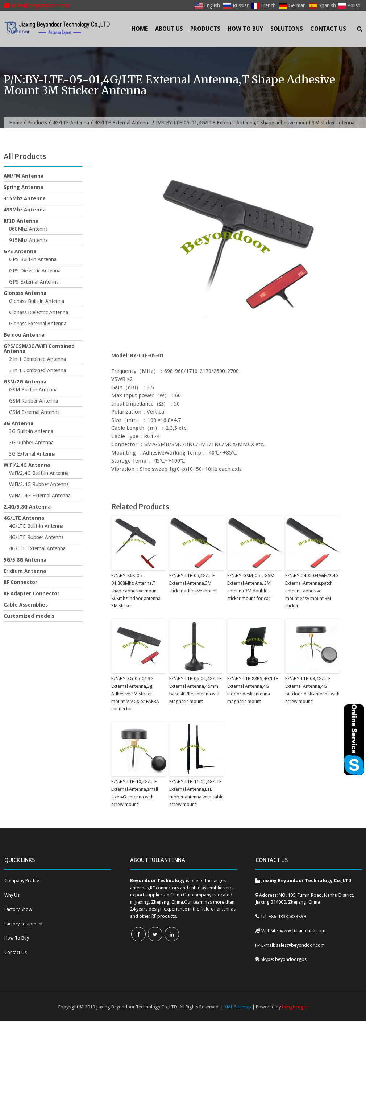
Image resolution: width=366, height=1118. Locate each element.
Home (140, 28)
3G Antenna (18, 423)
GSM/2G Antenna (25, 382)
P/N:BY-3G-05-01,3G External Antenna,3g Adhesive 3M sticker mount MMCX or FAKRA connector (135, 693)
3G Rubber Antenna (31, 442)
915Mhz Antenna (28, 240)
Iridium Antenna (25, 571)
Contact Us (328, 28)
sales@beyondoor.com (36, 5)
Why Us (12, 895)
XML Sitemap (237, 1007)
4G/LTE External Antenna (122, 123)
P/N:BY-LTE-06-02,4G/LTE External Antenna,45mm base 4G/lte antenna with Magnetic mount (195, 690)
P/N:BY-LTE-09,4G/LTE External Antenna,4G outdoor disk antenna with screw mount (312, 690)
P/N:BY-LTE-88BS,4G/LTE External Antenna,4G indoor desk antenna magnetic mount (252, 690)
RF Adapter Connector (31, 593)
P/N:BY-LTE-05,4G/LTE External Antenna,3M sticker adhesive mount (193, 583)
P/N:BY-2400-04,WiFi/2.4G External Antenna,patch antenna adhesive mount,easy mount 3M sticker (311, 590)
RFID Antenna (21, 221)
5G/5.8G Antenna (25, 560)
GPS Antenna (20, 251)
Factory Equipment (23, 923)
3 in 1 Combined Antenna (37, 370)
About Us (169, 28)
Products (205, 28)
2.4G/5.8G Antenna (27, 507)
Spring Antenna (23, 187)
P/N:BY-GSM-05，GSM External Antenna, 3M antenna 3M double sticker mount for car (250, 587)
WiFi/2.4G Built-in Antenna (38, 473)
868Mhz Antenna (28, 229)
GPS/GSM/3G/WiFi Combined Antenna (39, 348)
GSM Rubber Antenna (33, 401)
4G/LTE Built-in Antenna (36, 526)
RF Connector (20, 582)
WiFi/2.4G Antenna (27, 465)
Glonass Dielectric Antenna (38, 312)
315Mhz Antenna (25, 198)
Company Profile (21, 880)
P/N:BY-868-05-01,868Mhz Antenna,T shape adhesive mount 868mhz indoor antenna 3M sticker (136, 590)
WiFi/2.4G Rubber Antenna (39, 484)
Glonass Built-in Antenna (36, 301)
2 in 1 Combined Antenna (37, 359)
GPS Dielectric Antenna (35, 271)
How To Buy (245, 28)
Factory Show (18, 909)
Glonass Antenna (25, 293)
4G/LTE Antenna (70, 123)
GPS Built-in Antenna (33, 259)
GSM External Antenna (34, 412)
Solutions (286, 28)
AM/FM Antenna (23, 176)
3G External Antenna (32, 454)
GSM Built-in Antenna (33, 389)
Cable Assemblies (26, 605)
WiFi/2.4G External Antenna (40, 495)
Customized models (29, 616)
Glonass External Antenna (37, 323)
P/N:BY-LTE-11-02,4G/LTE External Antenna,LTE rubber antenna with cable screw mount (196, 793)
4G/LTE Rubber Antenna (36, 537)
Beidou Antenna (24, 335)
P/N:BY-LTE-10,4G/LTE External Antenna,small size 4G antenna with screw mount (134, 793)
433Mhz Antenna (25, 210)
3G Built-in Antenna (31, 431)
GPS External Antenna (34, 282)
